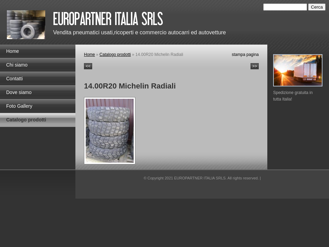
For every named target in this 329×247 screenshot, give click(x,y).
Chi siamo (16, 65)
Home (12, 51)
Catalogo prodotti (26, 119)
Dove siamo (19, 92)
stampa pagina (245, 54)
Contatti (14, 78)
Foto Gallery (19, 106)
